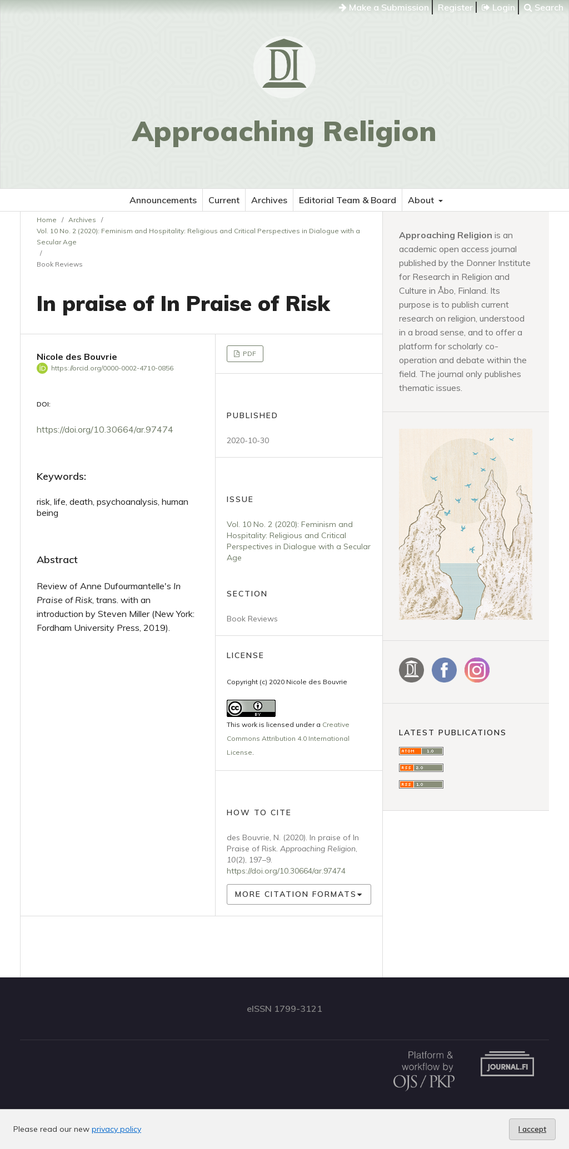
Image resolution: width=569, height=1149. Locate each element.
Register (455, 7)
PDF (248, 353)
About (422, 199)
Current (223, 199)
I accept (532, 1129)
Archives (269, 199)
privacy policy (116, 1129)
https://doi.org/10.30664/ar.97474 (105, 429)
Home (47, 219)
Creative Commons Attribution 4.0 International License (288, 738)
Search (543, 7)
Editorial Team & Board (347, 199)
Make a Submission (384, 7)
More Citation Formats (296, 894)
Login (498, 7)
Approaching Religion (284, 130)
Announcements (163, 199)
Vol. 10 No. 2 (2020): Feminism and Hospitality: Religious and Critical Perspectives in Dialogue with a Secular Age (198, 236)
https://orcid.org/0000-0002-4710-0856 (112, 368)
